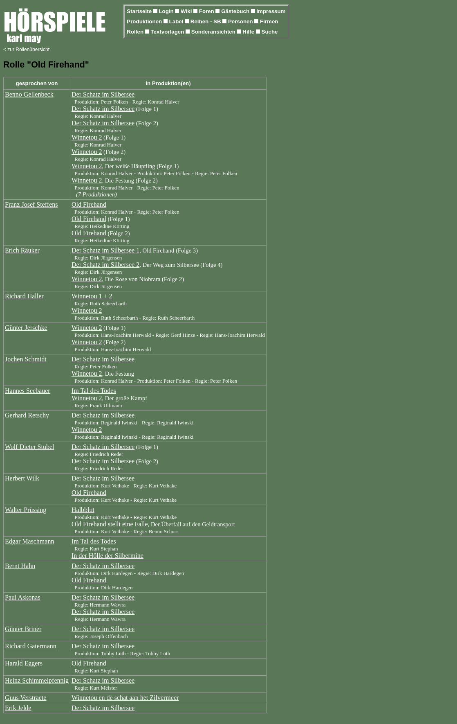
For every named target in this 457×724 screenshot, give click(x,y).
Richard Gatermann (30, 646)
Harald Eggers (24, 663)
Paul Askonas (22, 597)
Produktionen (145, 21)
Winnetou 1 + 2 (92, 296)
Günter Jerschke (26, 327)
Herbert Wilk (22, 478)
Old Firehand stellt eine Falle (110, 524)
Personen (241, 21)
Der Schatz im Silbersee (103, 94)
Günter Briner (23, 628)
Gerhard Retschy (27, 415)
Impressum (270, 11)
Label (177, 21)
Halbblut (83, 509)
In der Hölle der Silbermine (107, 555)
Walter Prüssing (25, 509)
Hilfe (249, 32)
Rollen (136, 32)
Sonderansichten (214, 32)
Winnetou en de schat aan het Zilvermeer (125, 697)
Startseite (140, 11)
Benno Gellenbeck (29, 94)
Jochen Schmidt (26, 359)
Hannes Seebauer (27, 390)
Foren (207, 11)
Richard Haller (24, 296)
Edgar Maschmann (29, 541)
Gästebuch (236, 11)
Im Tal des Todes (94, 390)
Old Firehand (89, 204)
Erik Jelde (18, 707)
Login (167, 11)
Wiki (187, 11)
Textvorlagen (168, 32)
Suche (270, 32)
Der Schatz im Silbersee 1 (105, 250)
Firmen (269, 21)
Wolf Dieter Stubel (29, 446)
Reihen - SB (206, 21)
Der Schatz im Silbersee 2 (105, 264)
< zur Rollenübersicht (26, 49)
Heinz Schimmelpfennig (37, 680)
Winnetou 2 (87, 137)
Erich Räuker (22, 250)
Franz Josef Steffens (31, 204)
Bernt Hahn (20, 565)
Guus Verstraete (25, 697)
